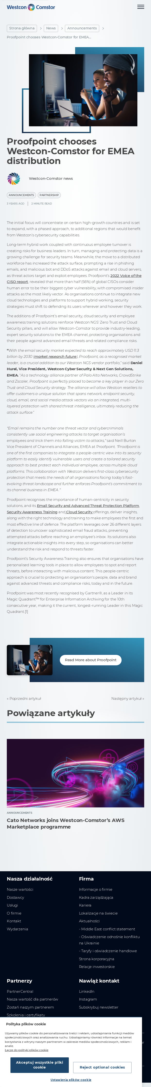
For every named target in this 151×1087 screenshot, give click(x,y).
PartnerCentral (20, 991)
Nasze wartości (20, 889)
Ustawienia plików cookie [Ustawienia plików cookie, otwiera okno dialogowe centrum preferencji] (71, 1080)
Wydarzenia (17, 929)
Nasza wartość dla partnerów (32, 999)
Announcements (82, 28)
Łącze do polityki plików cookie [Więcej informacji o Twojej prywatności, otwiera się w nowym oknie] (26, 1050)
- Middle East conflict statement (107, 929)
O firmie (14, 913)
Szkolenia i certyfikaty (26, 1015)
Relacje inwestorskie (97, 966)
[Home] (31, 7)
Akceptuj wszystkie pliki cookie (39, 1065)
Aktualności (89, 921)
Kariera (85, 905)
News (51, 28)
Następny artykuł (126, 698)
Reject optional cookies (102, 1067)
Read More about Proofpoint (90, 660)
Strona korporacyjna (96, 959)
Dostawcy (15, 897)
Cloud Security (79, 512)
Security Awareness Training (32, 512)
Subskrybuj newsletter (98, 1007)
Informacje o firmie (95, 889)
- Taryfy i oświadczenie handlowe (108, 951)
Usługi (12, 905)
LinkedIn (87, 991)
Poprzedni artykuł (25, 698)
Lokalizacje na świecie (98, 913)
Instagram (88, 999)
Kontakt (14, 921)
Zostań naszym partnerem (30, 1007)
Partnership (49, 195)
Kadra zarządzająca (96, 897)
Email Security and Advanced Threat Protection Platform (88, 505)
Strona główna (22, 28)
